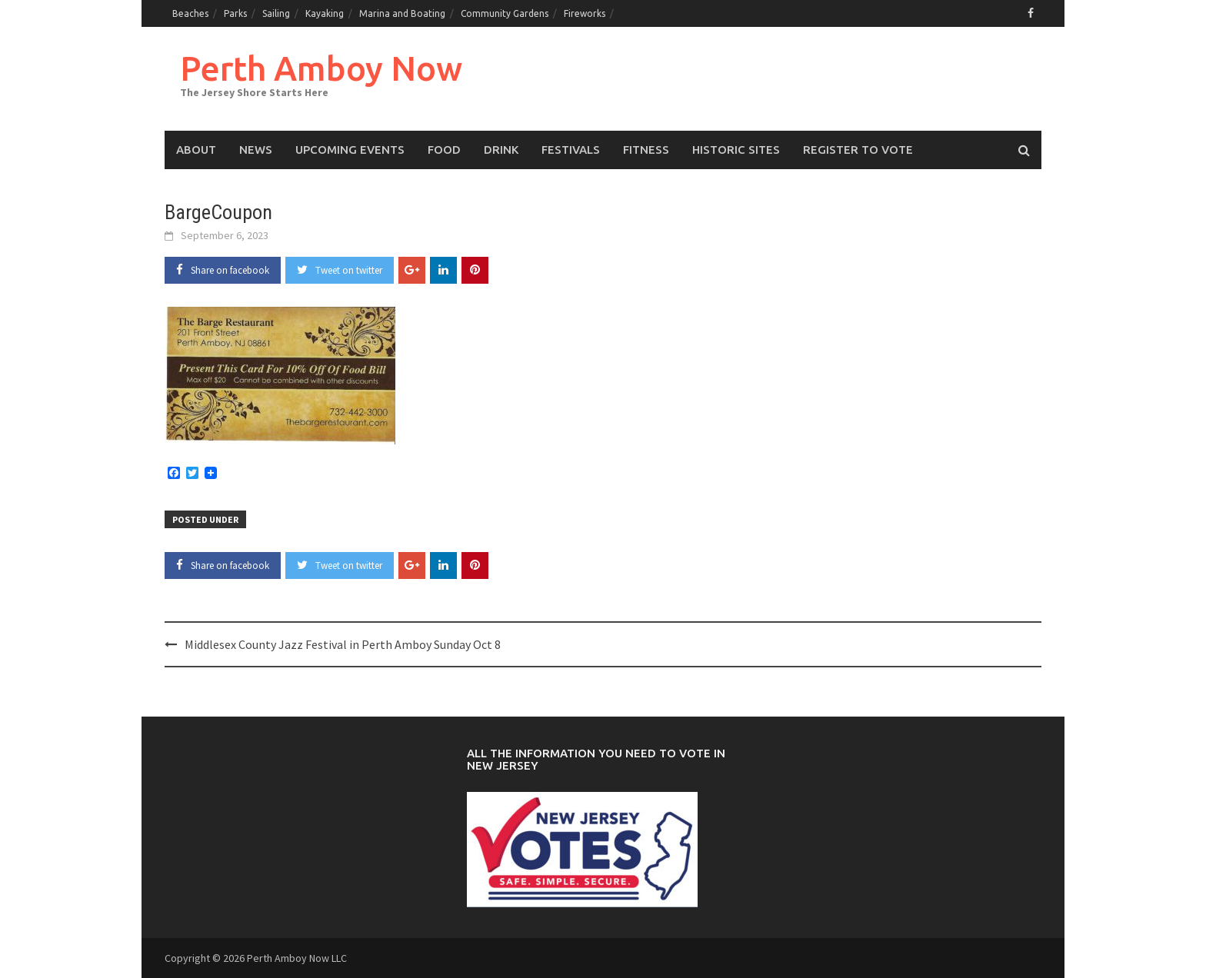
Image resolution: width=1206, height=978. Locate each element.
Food (444, 149)
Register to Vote (858, 149)
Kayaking (324, 13)
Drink (501, 149)
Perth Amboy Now (321, 68)
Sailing (276, 13)
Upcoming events (350, 149)
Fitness (646, 149)
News (255, 149)
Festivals (570, 149)
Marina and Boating (402, 13)
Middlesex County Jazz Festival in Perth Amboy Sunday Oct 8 (343, 644)
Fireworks (584, 13)
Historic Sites (736, 149)
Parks (235, 13)
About (196, 149)
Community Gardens (504, 13)
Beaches (190, 13)
